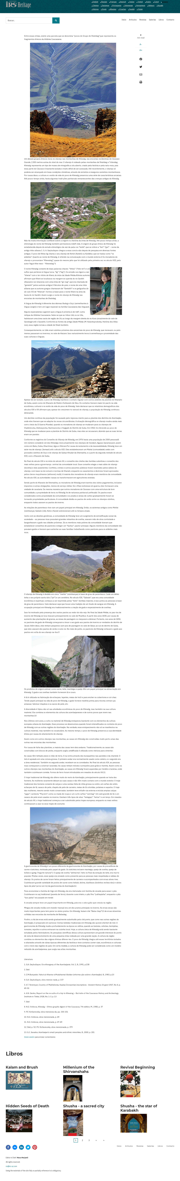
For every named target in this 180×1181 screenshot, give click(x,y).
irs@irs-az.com (11, 1166)
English (95, 2)
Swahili (132, 9)
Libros (161, 20)
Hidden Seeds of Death (27, 1106)
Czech (156, 2)
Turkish (140, 2)
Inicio (124, 20)
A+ (140, 50)
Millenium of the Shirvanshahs (78, 1069)
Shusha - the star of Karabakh (138, 1108)
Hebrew (96, 9)
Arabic (148, 2)
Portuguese (116, 5)
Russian (104, 2)
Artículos (133, 20)
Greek (104, 9)
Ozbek (140, 9)
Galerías (152, 20)
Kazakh (160, 5)
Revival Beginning (137, 1067)
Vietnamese (140, 5)
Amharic (151, 5)
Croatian (122, 9)
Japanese (105, 5)
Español (165, 2)
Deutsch (123, 2)
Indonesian (129, 5)
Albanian (113, 9)
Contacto (170, 20)
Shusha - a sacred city (83, 1106)
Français (113, 2)
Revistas (142, 20)
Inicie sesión (29, 1037)
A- (141, 44)
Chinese (96, 5)
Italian (131, 2)
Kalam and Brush (22, 1067)
